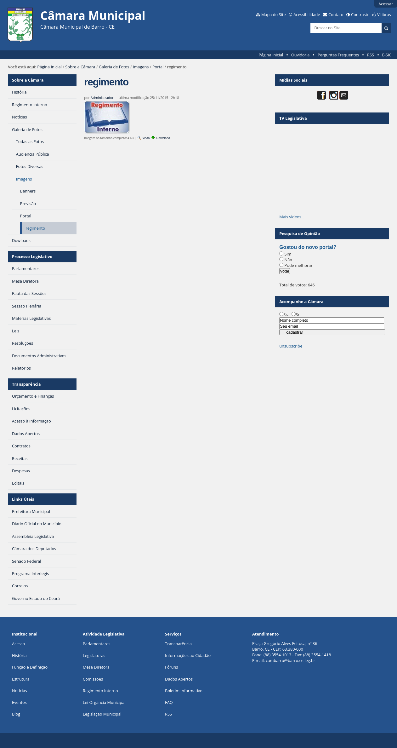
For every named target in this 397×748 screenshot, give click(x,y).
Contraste (360, 14)
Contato (335, 14)
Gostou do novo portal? (307, 247)
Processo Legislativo (32, 256)
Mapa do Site (273, 14)
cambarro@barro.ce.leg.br (290, 660)
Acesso (18, 644)
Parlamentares (96, 644)
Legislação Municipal (102, 714)
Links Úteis (23, 499)
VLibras (384, 14)
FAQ (169, 702)
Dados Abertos (179, 679)
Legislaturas (94, 655)
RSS (370, 55)
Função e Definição (30, 667)
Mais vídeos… (291, 217)
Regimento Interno (100, 690)
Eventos (19, 702)
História (19, 655)
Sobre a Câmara (80, 67)
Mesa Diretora (96, 667)
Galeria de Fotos (114, 67)
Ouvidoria (300, 55)
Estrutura (21, 679)
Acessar (385, 4)
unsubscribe (290, 346)
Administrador (102, 97)
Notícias (19, 690)
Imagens (141, 67)
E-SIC (387, 55)
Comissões (93, 679)
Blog (16, 714)
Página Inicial (271, 55)
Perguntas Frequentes (338, 55)
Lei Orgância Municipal (104, 702)
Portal (158, 67)
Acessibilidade (306, 14)
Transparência (26, 384)
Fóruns (171, 667)
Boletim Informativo (183, 690)
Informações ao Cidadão (188, 655)
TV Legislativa (293, 118)
